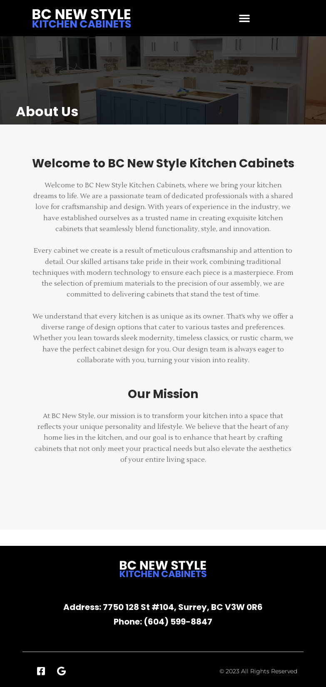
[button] (244, 18)
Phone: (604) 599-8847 (163, 621)
